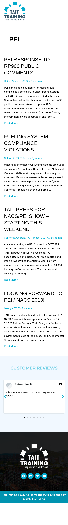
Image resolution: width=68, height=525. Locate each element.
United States (12, 81)
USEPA (25, 81)
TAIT (18, 158)
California (9, 158)
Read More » (11, 123)
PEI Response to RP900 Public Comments (27, 66)
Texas (26, 158)
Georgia (20, 237)
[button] (63, 11)
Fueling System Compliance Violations (26, 143)
